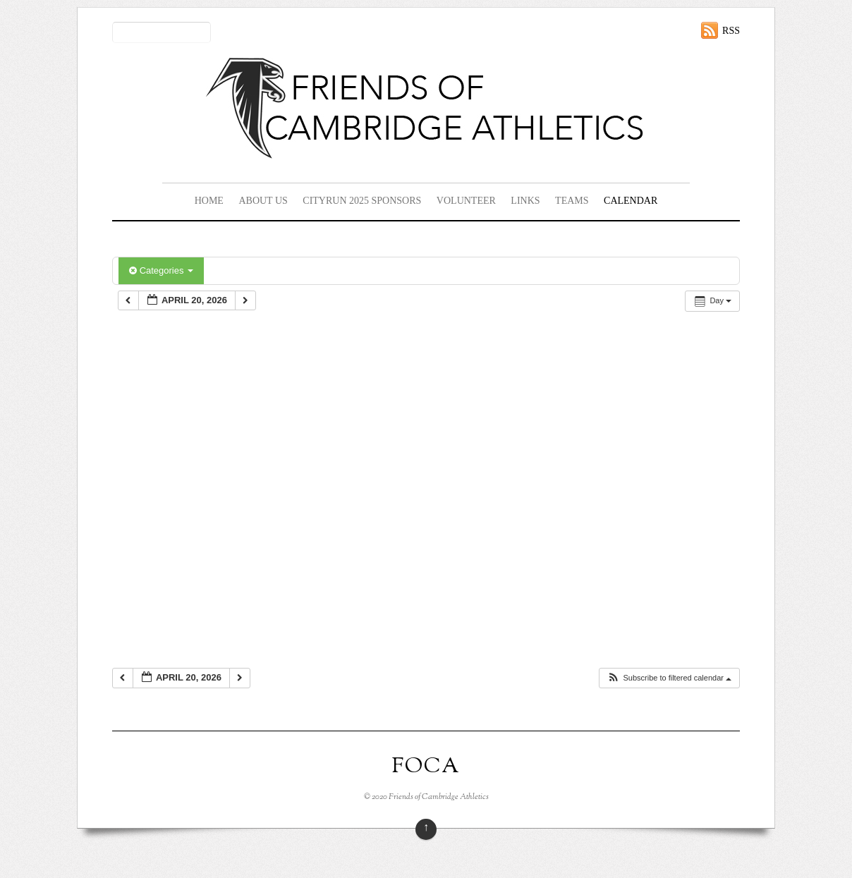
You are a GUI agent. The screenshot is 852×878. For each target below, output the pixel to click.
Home (209, 200)
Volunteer (466, 200)
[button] (669, 678)
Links (525, 200)
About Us (262, 200)
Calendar (630, 200)
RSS (731, 30)
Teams (571, 200)
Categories (161, 270)
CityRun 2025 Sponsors (362, 200)
